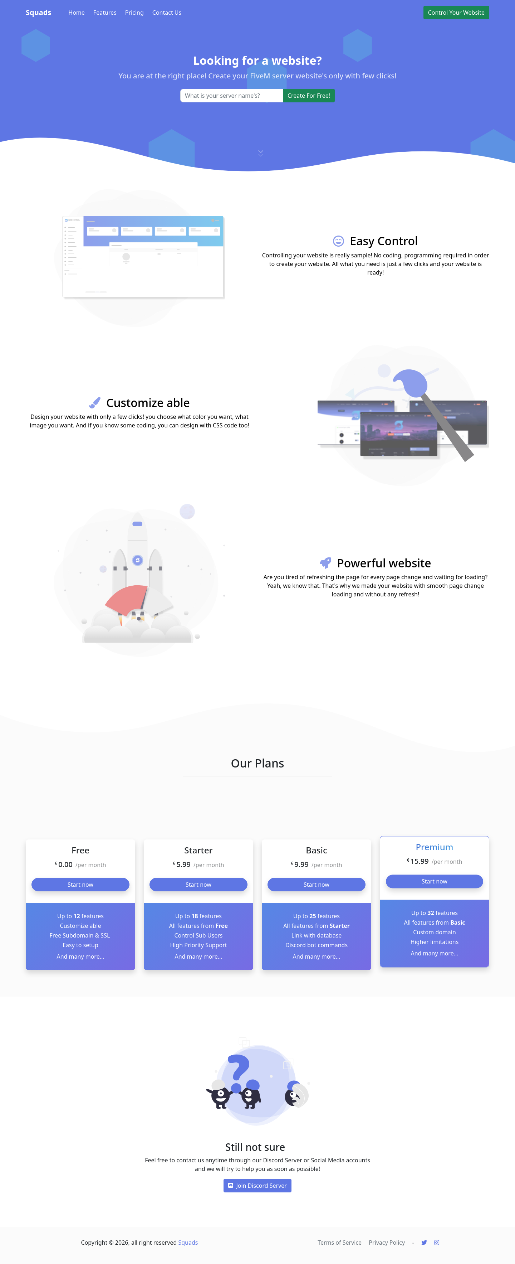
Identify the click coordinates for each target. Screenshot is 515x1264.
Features (105, 12)
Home (76, 12)
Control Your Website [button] (456, 12)
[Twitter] (424, 1242)
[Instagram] (436, 1242)
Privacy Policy (387, 1242)
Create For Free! (309, 96)
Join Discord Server (257, 1186)
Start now (80, 884)
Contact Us (166, 12)
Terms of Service (340, 1242)
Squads (38, 12)
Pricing (134, 12)
